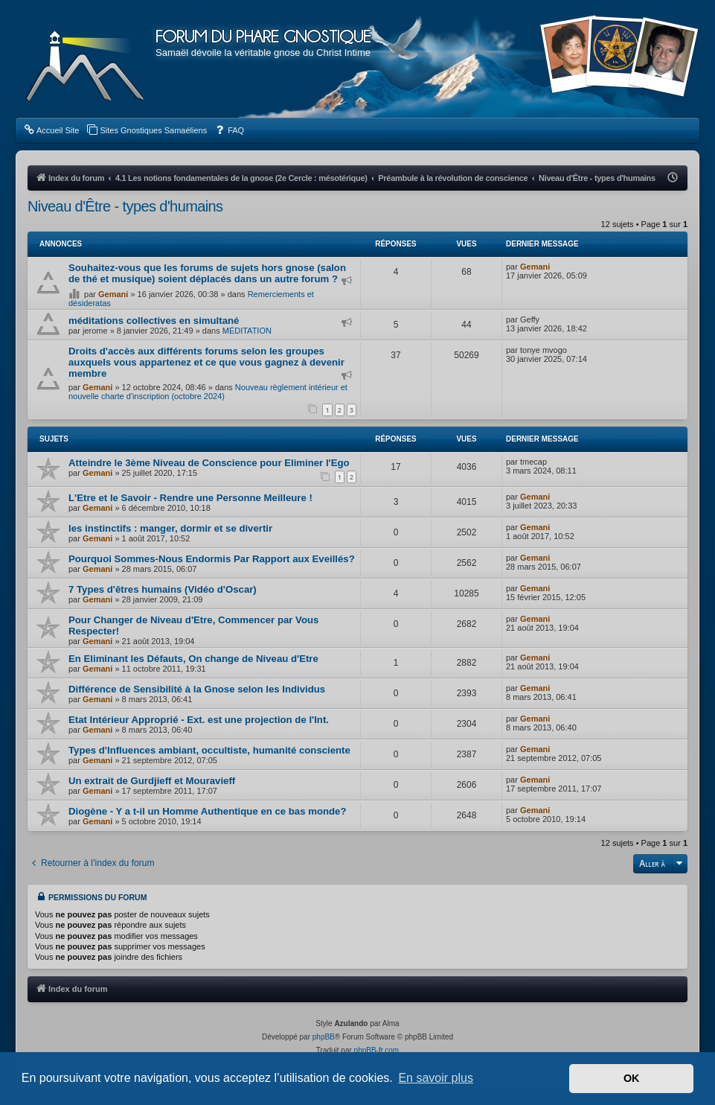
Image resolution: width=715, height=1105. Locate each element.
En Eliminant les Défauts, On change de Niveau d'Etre (193, 658)
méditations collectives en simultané (153, 320)
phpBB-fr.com (377, 1050)
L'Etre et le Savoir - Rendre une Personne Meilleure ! (190, 497)
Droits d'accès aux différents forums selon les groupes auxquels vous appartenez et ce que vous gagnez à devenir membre (206, 362)
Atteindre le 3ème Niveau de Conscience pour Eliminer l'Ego (209, 462)
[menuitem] (51, 130)
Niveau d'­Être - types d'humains (125, 206)
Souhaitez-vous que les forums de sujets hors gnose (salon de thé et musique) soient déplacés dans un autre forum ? (207, 273)
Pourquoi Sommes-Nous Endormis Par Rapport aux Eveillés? (211, 558)
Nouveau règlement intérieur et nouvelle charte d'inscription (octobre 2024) (207, 392)
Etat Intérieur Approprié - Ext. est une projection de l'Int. (198, 719)
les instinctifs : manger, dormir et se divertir (170, 528)
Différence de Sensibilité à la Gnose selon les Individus (196, 689)
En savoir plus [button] (435, 1077)
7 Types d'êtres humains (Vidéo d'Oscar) (162, 589)
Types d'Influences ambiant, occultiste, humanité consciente (209, 750)
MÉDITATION (247, 330)
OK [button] (631, 1078)
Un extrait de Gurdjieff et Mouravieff (151, 780)
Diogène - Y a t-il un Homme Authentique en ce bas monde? (207, 811)
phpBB (323, 1037)
